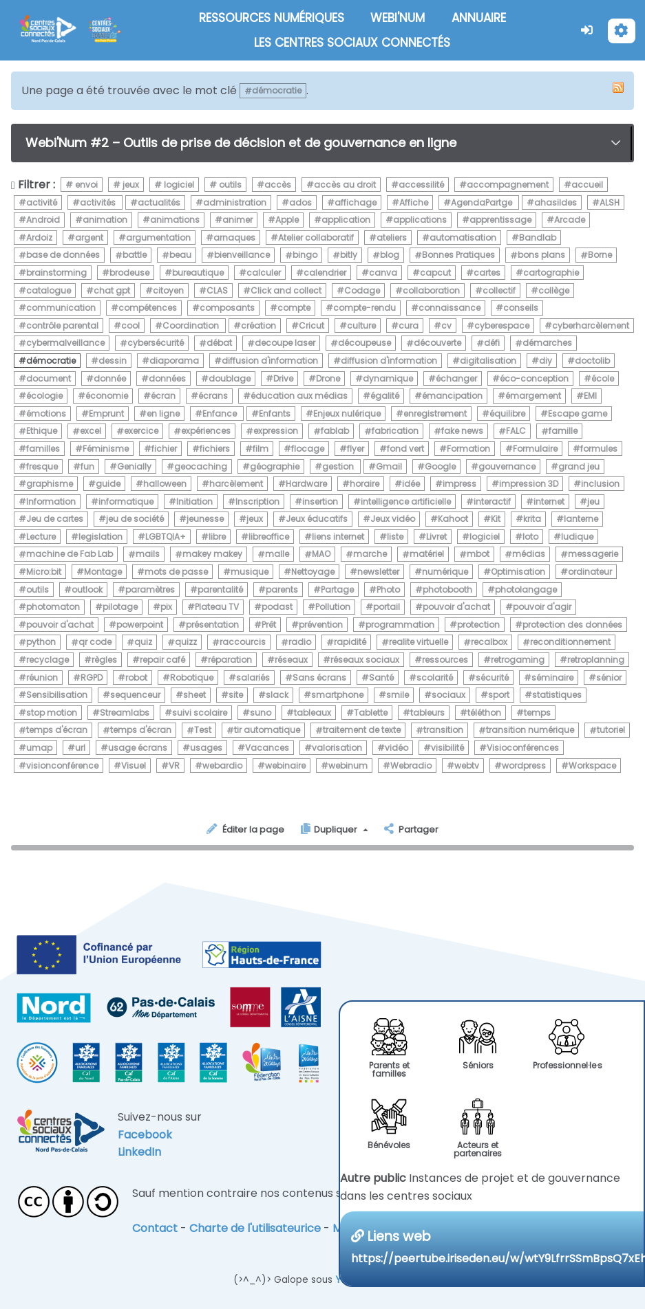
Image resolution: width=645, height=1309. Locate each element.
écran (163, 396)
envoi (85, 184)
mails (148, 554)
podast (277, 607)
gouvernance (507, 466)
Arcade (569, 220)
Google (440, 466)
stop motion (51, 712)
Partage (337, 589)
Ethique (41, 431)
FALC (516, 431)
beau (180, 255)
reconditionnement (570, 642)
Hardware (306, 484)
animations (175, 220)
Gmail (389, 466)
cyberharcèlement (590, 325)
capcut (435, 272)
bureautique (198, 272)
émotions (46, 413)
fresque (42, 466)
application (345, 220)
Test (202, 730)
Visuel (133, 765)
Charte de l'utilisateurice (255, 1228)
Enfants (274, 413)
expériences (206, 431)
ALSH (610, 202)
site (236, 695)
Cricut (311, 325)
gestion (339, 466)
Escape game (577, 413)
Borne (600, 255)
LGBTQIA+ (165, 536)
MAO (321, 554)
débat (219, 343)
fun (87, 466)
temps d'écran (56, 730)
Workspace (592, 765)
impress (459, 484)
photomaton (53, 607)
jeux (129, 184)
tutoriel (611, 730)
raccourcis (243, 642)
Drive (283, 378)
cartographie (551, 272)
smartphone (337, 695)
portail (386, 607)
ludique (577, 536)
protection (478, 624)
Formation (468, 448)
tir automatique (267, 730)
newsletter (378, 572)
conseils (520, 308)
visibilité (447, 748)
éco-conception (534, 378)
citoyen (168, 290)
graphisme (49, 484)
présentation (212, 624)
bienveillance (242, 255)
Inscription (257, 501)
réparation (230, 660)
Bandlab (537, 237)
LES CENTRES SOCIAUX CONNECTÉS (352, 42)
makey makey (212, 554)
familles (43, 448)
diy (545, 360)
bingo (305, 255)
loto (530, 536)
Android (43, 220)
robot (136, 677)
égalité (384, 396)
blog (389, 255)
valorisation (337, 748)
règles (104, 660)
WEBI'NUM (397, 18)
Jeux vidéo (392, 519)
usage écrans (137, 748)
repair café (162, 660)
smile (397, 695)
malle (277, 554)
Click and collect (286, 290)
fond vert (405, 448)
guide (108, 484)
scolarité (434, 677)
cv (446, 325)
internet (548, 501)
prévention (321, 624)
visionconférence (62, 765)
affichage (356, 202)
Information (51, 501)
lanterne (581, 519)
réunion (42, 677)
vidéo (396, 748)
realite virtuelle (418, 642)
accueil (587, 184)
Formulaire (535, 448)
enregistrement (435, 413)
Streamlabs (124, 712)
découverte (437, 343)
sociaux (448, 695)
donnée (110, 378)
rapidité (350, 642)
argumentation (158, 237)
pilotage (120, 607)
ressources (445, 660)
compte (293, 308)
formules (598, 448)
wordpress (524, 765)
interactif (492, 501)
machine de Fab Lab (69, 554)
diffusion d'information (270, 360)
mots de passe (176, 572)
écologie (44, 396)
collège (553, 290)
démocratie (51, 360)
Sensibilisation (56, 695)
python (41, 642)
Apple (287, 220)
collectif (499, 290)
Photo (388, 589)
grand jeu (579, 466)
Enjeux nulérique (347, 413)
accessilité (421, 184)
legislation (100, 536)
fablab (335, 431)
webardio (222, 765)
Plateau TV (217, 607)
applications (420, 220)
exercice (141, 431)
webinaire (285, 765)
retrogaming (517, 660)
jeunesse (205, 519)
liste (395, 536)
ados (300, 202)
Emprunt (106, 413)
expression (275, 431)
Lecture (41, 536)
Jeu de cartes (54, 519)
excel (90, 431)
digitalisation (488, 360)
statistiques (557, 695)
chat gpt (112, 290)
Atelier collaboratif (316, 237)
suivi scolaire (199, 712)
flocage (307, 448)
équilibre (507, 413)
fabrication (395, 431)
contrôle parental (62, 325)
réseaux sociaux (364, 660)
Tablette (371, 712)
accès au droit (345, 184)
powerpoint (139, 624)
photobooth (447, 589)
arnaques (234, 237)
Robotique (191, 677)
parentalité (220, 589)
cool (130, 325)
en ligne (163, 413)
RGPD (92, 677)
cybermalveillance (65, 343)
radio (299, 642)
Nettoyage (313, 572)
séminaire (552, 677)
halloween (165, 484)
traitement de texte (362, 730)
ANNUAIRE (479, 18)
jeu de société (135, 519)
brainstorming (56, 272)
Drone (328, 378)
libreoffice (269, 536)
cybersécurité (155, 343)
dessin (112, 360)
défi (492, 343)
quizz (186, 642)
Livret (436, 536)
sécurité (492, 677)
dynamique (388, 378)
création (258, 325)
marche (370, 554)
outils (229, 184)
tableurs (427, 712)
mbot (478, 554)
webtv (466, 765)
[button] (587, 30)
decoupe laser (285, 343)
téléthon (484, 712)
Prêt (269, 624)
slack (277, 695)
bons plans (541, 255)
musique (249, 572)
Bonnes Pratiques (458, 255)
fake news (462, 431)
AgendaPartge (482, 202)
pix (166, 607)
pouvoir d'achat (456, 607)
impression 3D (528, 484)
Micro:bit (43, 572)
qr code (95, 642)
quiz (143, 642)
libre (217, 536)
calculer (263, 272)
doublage (230, 378)
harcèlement (236, 484)
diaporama (174, 360)
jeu (593, 501)
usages (206, 748)
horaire (364, 484)
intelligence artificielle (406, 501)
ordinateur (590, 572)
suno (260, 712)
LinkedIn (139, 1152)
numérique (445, 572)
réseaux (291, 660)
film (260, 448)
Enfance (220, 413)
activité (41, 202)
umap (39, 748)
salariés (253, 677)
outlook (87, 589)
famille (563, 431)
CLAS (217, 290)
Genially (134, 466)
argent (89, 237)
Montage (103, 572)
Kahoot (453, 519)
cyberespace (501, 325)
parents (282, 589)
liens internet (338, 536)
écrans (213, 396)
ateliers (392, 237)
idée (411, 484)
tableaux (312, 712)
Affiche (413, 202)
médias (528, 554)
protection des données (572, 624)
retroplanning (595, 660)
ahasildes (555, 202)
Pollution (332, 607)
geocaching (200, 466)
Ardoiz (39, 237)
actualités (159, 202)
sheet (194, 695)
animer (237, 220)
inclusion (600, 484)
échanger (456, 378)
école (602, 378)
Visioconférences (523, 748)
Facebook (145, 1135)
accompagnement (508, 184)
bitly (348, 255)
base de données (63, 255)
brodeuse (129, 272)
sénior (609, 677)
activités (99, 202)
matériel (427, 554)
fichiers (215, 448)
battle (135, 255)
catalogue (48, 290)
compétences (147, 308)
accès (277, 184)
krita (532, 519)
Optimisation (518, 572)
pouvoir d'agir (542, 607)
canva (383, 272)
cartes (487, 272)
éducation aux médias (299, 396)
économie (106, 396)
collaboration (431, 290)
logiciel (178, 184)
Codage (362, 290)
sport (498, 695)
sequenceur (135, 695)
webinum (348, 765)
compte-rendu (364, 308)
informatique (126, 501)
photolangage (526, 589)
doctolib (592, 360)
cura (409, 325)
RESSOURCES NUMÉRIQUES (271, 18)
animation (105, 220)
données (167, 378)
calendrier (325, 272)
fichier (164, 448)
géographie (274, 466)
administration (234, 202)
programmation (400, 624)
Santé (381, 677)
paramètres (150, 589)
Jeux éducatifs (317, 519)
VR (174, 765)
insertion (320, 501)
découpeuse (364, 343)
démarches (547, 343)
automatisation (463, 237)
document (48, 378)
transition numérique (530, 730)
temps (537, 712)
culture (361, 325)
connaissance (449, 308)
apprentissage (500, 220)
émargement (533, 396)
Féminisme (106, 448)
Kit (495, 519)
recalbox (489, 642)
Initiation (194, 501)
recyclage (47, 660)
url (80, 748)
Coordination (191, 325)
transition (443, 730)
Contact (155, 1228)
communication (61, 308)
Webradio (411, 765)
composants (227, 308)
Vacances (267, 748)
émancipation (452, 396)
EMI (590, 396)
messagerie (593, 554)
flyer (355, 448)
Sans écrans (319, 677)
